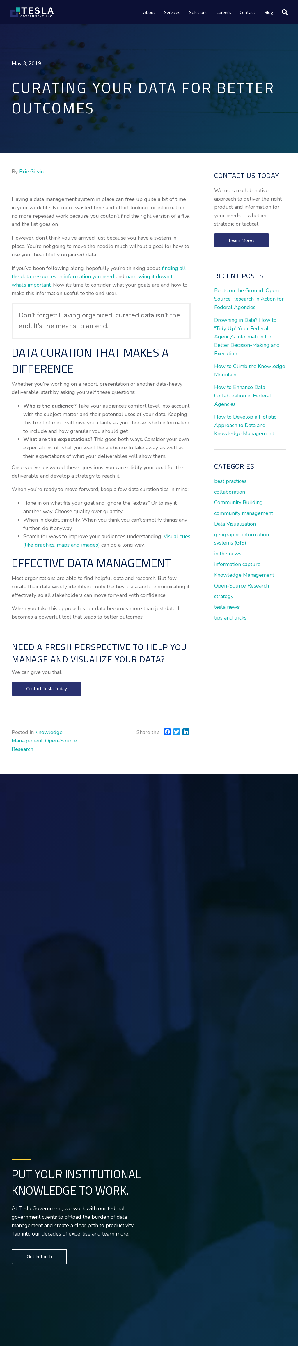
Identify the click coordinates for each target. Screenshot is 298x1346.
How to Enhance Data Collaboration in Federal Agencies (242, 396)
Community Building (238, 502)
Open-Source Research (241, 585)
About (149, 12)
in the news (227, 553)
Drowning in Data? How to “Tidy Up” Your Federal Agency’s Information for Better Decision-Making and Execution (247, 337)
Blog (268, 12)
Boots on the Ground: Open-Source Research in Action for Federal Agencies (249, 299)
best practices (230, 481)
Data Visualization (235, 523)
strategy (223, 596)
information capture (237, 564)
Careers (224, 12)
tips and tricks (230, 617)
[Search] (283, 12)
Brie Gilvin (31, 171)
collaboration (229, 491)
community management (243, 513)
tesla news (227, 607)
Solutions (198, 12)
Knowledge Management (244, 575)
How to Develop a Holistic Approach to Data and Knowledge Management (245, 425)
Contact (248, 12)
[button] (46, 689)
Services (172, 12)
